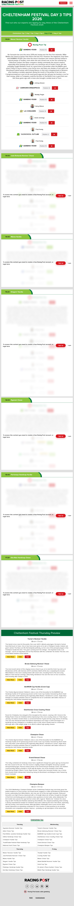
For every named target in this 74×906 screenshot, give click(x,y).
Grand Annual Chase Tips (46, 842)
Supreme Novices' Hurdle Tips (12, 828)
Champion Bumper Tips (45, 845)
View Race (10, 657)
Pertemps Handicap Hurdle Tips (13, 867)
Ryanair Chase (13, 400)
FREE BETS (63, 3)
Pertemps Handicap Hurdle (18, 475)
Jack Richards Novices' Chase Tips (14, 856)
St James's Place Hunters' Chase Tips (50, 867)
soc (37, 886)
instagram (42, 886)
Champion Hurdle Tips (10, 840)
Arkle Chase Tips (8, 831)
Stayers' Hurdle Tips (9, 861)
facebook (27, 886)
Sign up (60, 196)
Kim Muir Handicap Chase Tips (13, 870)
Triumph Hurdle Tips (44, 853)
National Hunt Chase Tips (11, 845)
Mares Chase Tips (43, 858)
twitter (32, 886)
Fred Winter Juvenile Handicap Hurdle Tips (16, 834)
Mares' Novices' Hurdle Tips (12, 853)
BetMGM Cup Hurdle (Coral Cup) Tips (50, 834)
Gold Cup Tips (42, 864)
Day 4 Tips (57, 33)
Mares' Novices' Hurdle (17, 39)
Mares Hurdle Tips (9, 858)
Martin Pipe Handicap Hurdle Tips (48, 870)
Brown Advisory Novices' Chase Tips (50, 831)
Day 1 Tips (29, 33)
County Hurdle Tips (44, 856)
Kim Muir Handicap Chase (18, 557)
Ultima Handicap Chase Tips (12, 837)
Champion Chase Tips (45, 840)
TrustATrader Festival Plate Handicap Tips (16, 842)
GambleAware (40, 898)
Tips (27, 657)
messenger (47, 886)
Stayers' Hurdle (14, 292)
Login (69, 195)
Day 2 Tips (39, 33)
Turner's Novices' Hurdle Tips (47, 828)
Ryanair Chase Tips (9, 864)
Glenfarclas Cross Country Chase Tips (50, 837)
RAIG (31, 898)
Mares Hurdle (13, 237)
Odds (20, 657)
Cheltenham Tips (18, 33)
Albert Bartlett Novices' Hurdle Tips (49, 861)
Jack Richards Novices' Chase (19, 156)
